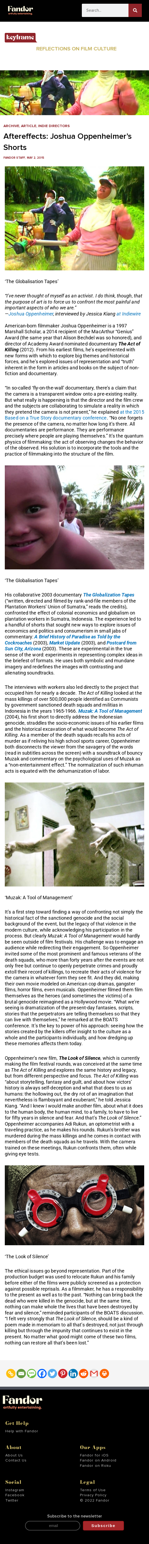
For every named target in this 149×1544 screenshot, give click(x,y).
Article (28, 126)
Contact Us (16, 1460)
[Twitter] (52, 1373)
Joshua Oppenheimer (31, 314)
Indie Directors (54, 126)
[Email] (21, 1373)
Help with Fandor (21, 1431)
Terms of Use (93, 1490)
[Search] (135, 10)
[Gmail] (94, 1373)
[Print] (104, 1373)
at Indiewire (128, 314)
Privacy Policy (93, 1495)
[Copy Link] (10, 1373)
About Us (14, 1455)
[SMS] (31, 1373)
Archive (11, 126)
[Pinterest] (62, 1373)
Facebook (15, 1495)
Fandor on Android (98, 1460)
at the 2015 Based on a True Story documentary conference (74, 415)
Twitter (12, 1500)
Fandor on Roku (95, 1466)
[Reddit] (83, 1373)
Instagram (14, 1490)
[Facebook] (42, 1373)
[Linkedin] (73, 1373)
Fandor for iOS (94, 1455)
